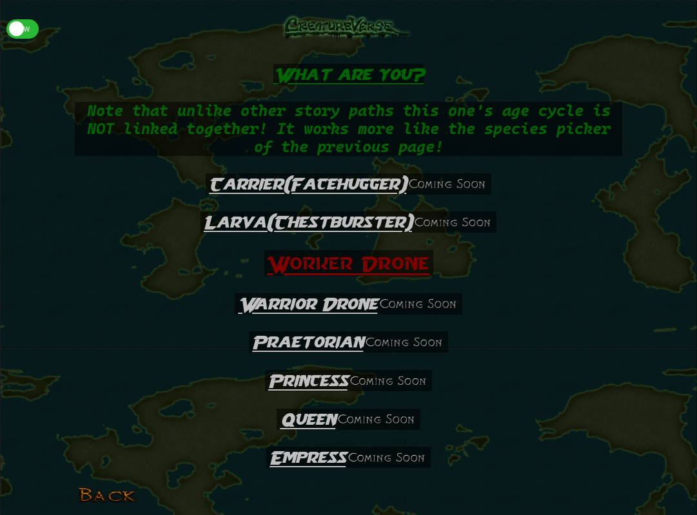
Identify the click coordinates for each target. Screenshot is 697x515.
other (263, 111)
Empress (308, 457)
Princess (308, 380)
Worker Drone (349, 263)
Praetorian (307, 342)
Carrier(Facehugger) (307, 184)
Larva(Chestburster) (308, 222)
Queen (307, 419)
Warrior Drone (307, 304)
